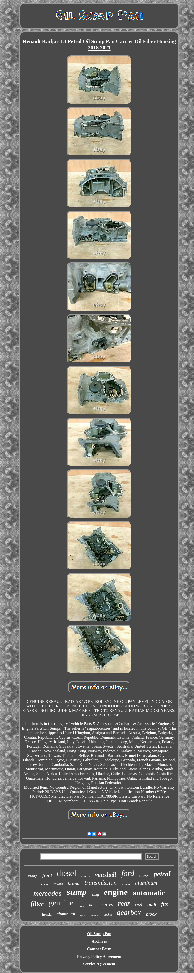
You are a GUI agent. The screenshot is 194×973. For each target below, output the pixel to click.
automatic (149, 893)
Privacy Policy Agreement (99, 956)
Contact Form (99, 949)
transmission (101, 882)
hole (92, 904)
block (151, 914)
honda (46, 914)
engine (116, 892)
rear (124, 903)
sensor (94, 915)
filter (37, 903)
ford (127, 873)
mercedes (47, 893)
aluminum (146, 883)
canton (85, 876)
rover (81, 906)
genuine (61, 902)
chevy (44, 884)
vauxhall (105, 874)
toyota (58, 884)
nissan (126, 884)
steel (138, 905)
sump (76, 892)
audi (151, 904)
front (47, 875)
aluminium (66, 914)
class (144, 875)
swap (95, 895)
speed (83, 915)
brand (73, 883)
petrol (162, 874)
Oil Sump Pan (99, 934)
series (107, 904)
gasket (108, 914)
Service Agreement (99, 964)
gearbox (129, 912)
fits (164, 904)
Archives (99, 941)
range (32, 876)
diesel (66, 873)
